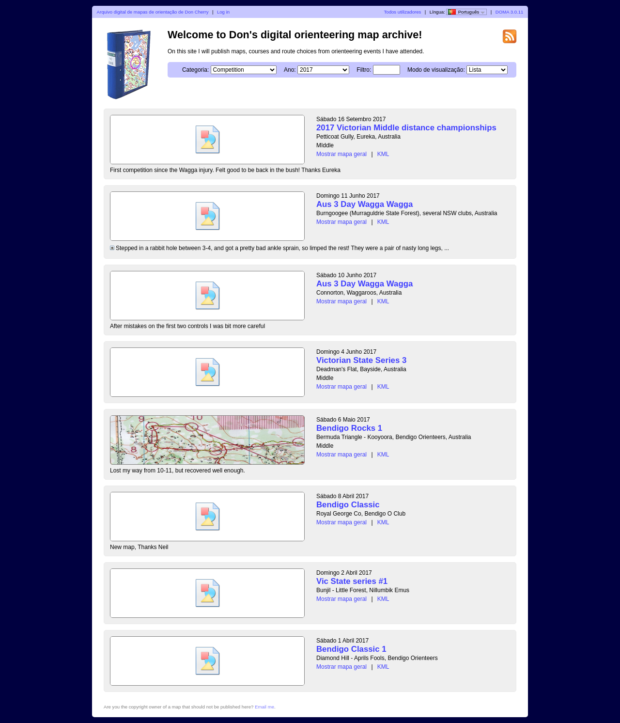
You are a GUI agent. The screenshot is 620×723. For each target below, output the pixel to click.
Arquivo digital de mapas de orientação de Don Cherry (153, 12)
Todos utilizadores (402, 12)
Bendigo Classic (348, 504)
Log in (223, 12)
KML (383, 154)
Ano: (290, 69)
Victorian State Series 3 (361, 360)
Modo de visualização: (436, 69)
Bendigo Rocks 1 (349, 428)
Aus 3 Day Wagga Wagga (364, 204)
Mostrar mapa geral (341, 154)
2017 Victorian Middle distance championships (406, 127)
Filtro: (363, 69)
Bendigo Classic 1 (351, 649)
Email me (264, 706)
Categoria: (195, 69)
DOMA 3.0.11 (510, 12)
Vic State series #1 (352, 581)
